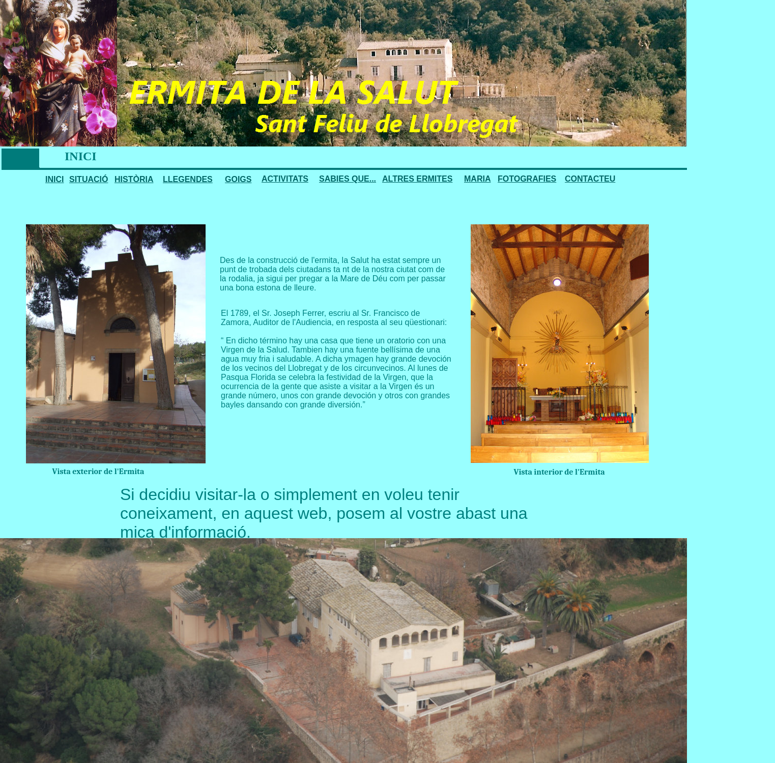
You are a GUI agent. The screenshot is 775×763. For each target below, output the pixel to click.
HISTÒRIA (133, 179)
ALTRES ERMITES (417, 178)
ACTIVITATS (285, 178)
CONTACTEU (590, 178)
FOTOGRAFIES (527, 178)
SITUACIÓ (88, 179)
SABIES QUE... (347, 178)
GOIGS (238, 179)
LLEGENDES (188, 179)
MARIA (477, 178)
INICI (54, 179)
